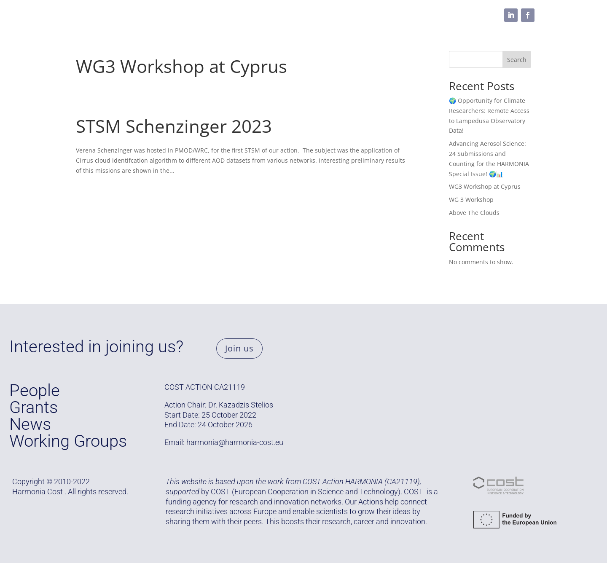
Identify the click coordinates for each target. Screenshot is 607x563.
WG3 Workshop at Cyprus (181, 66)
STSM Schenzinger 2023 (174, 126)
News (30, 424)
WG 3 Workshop (471, 200)
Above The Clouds (474, 213)
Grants (144, 15)
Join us (239, 348)
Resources (286, 15)
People (244, 15)
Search (516, 60)
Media (327, 15)
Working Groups (194, 15)
